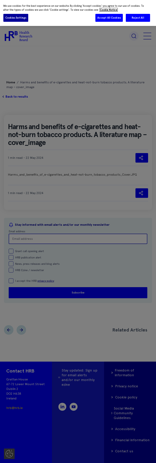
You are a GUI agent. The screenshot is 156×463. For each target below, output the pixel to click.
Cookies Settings (15, 17)
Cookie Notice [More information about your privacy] (108, 9)
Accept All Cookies (109, 17)
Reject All (138, 17)
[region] (78, 13)
